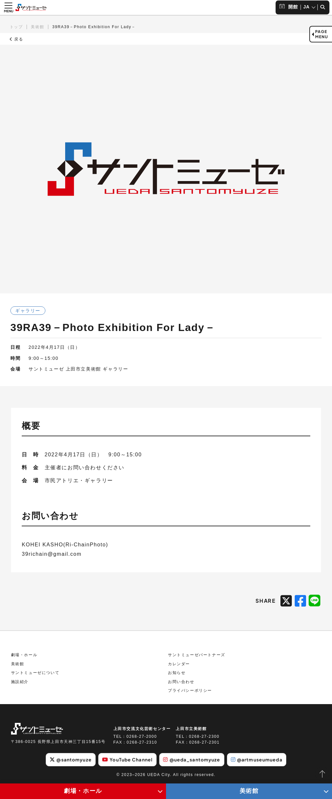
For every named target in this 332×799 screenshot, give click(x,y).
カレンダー (179, 664)
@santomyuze (70, 759)
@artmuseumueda (256, 759)
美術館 (37, 27)
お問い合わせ (181, 681)
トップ (16, 27)
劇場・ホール (24, 655)
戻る (16, 39)
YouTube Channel (127, 759)
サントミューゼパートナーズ (196, 655)
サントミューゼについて (35, 672)
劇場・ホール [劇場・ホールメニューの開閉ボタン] (83, 791)
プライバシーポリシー (190, 690)
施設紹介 (20, 681)
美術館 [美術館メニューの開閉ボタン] (249, 791)
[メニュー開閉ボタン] (8, 7)
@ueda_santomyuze (191, 759)
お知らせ (176, 672)
